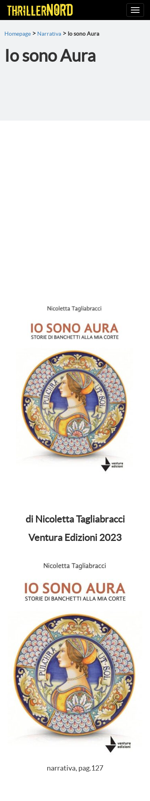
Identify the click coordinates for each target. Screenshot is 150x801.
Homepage (17, 33)
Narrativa (49, 33)
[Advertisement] (75, 200)
